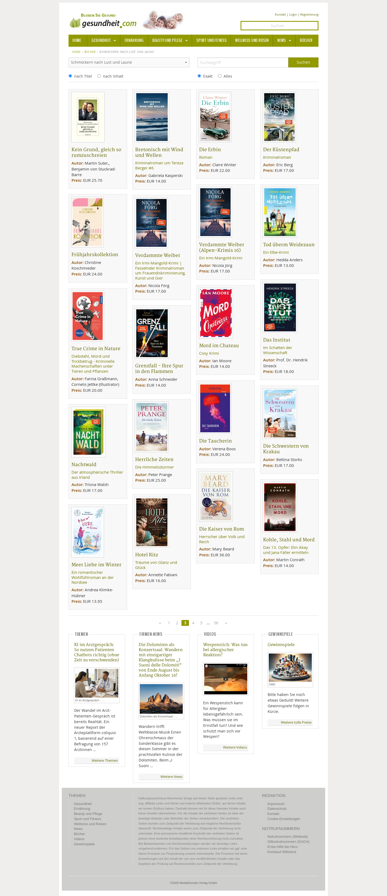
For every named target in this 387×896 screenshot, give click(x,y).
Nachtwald (83, 464)
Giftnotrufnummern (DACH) (288, 842)
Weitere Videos (235, 747)
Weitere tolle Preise (296, 722)
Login (293, 14)
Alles (228, 76)
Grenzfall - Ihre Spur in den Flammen (159, 368)
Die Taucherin (215, 441)
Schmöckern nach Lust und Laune (126, 52)
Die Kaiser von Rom (221, 529)
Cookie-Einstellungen (283, 819)
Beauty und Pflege (167, 40)
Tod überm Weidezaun (289, 245)
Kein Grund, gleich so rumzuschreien (96, 152)
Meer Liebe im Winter (96, 565)
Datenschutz (277, 809)
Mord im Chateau (219, 346)
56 (216, 622)
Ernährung (134, 40)
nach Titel (83, 76)
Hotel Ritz (146, 555)
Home (76, 52)
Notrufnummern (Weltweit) (287, 837)
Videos (79, 839)
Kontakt (280, 14)
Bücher (306, 40)
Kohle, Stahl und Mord (289, 540)
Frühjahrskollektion (94, 254)
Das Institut (276, 340)
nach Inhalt (113, 76)
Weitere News (171, 776)
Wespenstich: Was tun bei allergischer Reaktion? (225, 650)
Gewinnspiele (281, 644)
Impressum (276, 804)
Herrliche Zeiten (154, 459)
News (281, 40)
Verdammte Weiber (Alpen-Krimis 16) (221, 247)
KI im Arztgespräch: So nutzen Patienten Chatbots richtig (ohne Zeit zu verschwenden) (96, 652)
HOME (77, 40)
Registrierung (309, 14)
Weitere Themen (105, 760)
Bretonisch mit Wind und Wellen (159, 152)
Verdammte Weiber (157, 255)
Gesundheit (101, 40)
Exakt (208, 76)
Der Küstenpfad (281, 150)
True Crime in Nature (95, 348)
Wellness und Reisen (252, 40)
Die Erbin (210, 150)
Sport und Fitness (211, 40)
